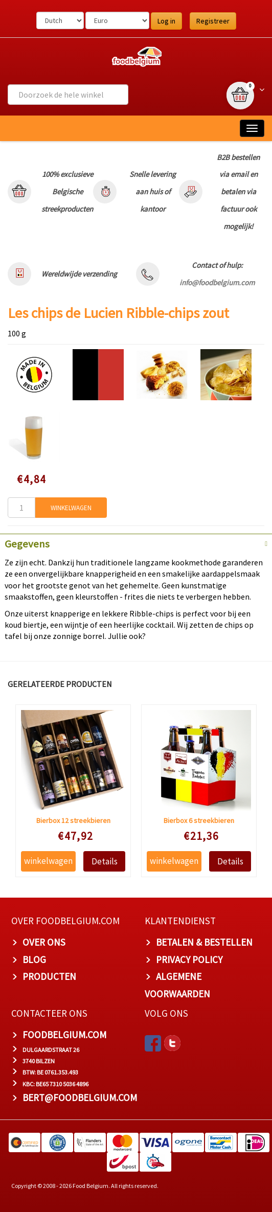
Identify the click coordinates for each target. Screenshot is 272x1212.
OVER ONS (43, 942)
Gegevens (27, 544)
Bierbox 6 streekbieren (199, 820)
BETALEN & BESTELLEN (204, 942)
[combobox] (68, 94)
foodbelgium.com (64, 1034)
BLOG (34, 959)
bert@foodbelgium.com (79, 1097)
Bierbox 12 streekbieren (73, 820)
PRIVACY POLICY (189, 959)
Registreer (213, 21)
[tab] (136, 543)
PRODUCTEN (49, 976)
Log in (166, 21)
